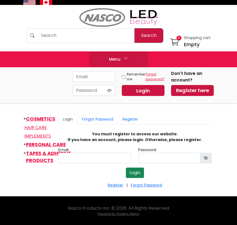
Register (130, 119)
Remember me (133, 76)
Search (149, 35)
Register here (192, 90)
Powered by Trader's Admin (118, 214)
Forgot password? (155, 76)
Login (143, 90)
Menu (118, 58)
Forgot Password (97, 119)
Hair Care (35, 127)
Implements (37, 136)
